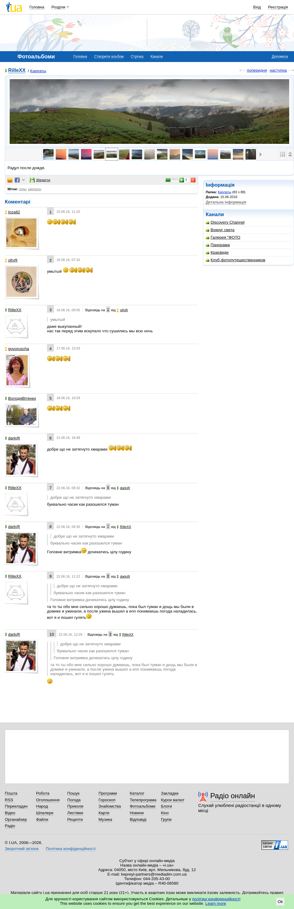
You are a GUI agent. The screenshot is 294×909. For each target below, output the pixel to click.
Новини (137, 813)
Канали (157, 56)
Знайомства (110, 806)
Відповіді (138, 819)
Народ (42, 806)
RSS (9, 800)
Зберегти (40, 180)
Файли (42, 819)
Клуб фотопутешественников (235, 260)
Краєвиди (217, 252)
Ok (280, 901)
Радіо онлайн (232, 796)
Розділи (58, 7)
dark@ (12, 438)
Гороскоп (107, 800)
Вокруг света (220, 230)
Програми (108, 793)
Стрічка (137, 56)
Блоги (166, 806)
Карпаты (38, 71)
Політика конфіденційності (70, 848)
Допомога (280, 56)
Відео (10, 813)
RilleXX (17, 70)
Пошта (11, 793)
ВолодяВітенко (20, 398)
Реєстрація (278, 7)
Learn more (215, 903)
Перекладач (16, 806)
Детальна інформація (226, 202)
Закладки (169, 793)
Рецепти (75, 819)
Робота (42, 793)
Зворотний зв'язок (22, 848)
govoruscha (17, 348)
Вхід (257, 7)
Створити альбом (109, 56)
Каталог (137, 793)
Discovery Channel (225, 222)
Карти (104, 813)
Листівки (75, 813)
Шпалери (44, 813)
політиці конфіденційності (216, 899)
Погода (73, 800)
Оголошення (48, 800)
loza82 (12, 212)
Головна (37, 7)
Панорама (218, 245)
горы (23, 189)
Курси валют (172, 800)
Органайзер (16, 819)
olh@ (11, 260)
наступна (278, 70)
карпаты (34, 189)
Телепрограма (143, 800)
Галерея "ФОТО (223, 237)
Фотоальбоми (142, 806)
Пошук (73, 793)
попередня (257, 70)
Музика (105, 819)
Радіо (10, 826)
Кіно (165, 813)
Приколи (75, 806)
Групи (166, 819)
